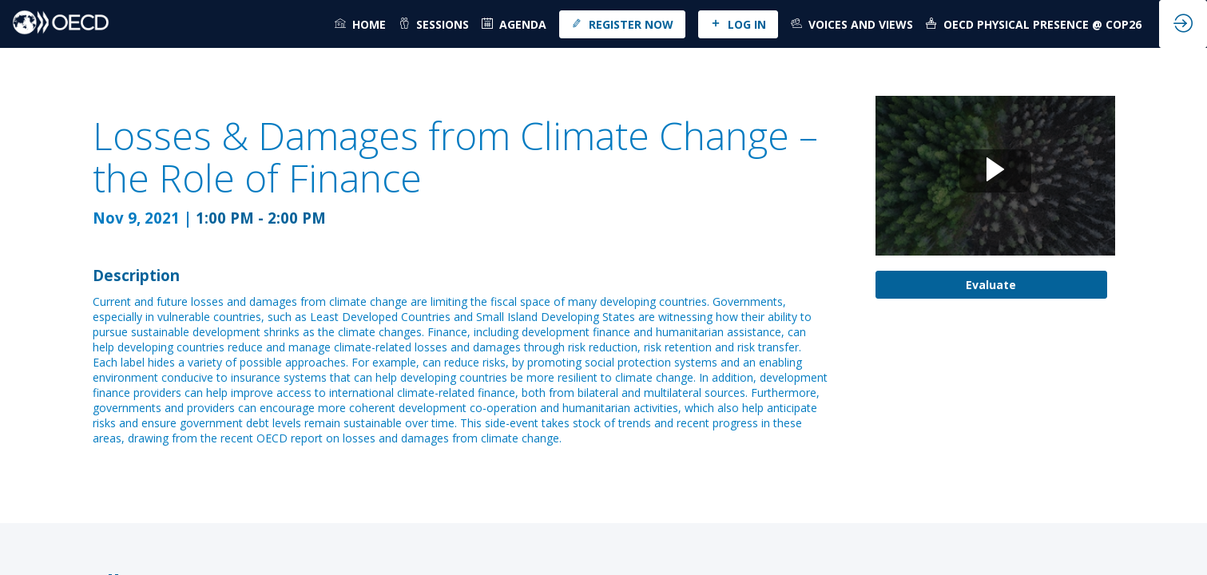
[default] (514, 24)
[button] (622, 24)
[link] (360, 24)
